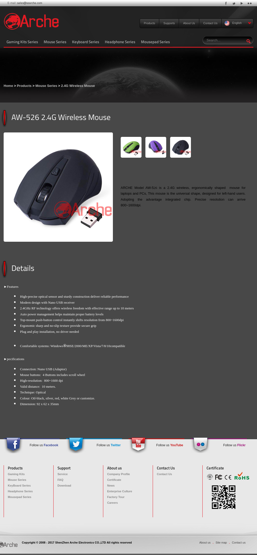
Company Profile (118, 474)
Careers (112, 502)
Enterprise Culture (119, 491)
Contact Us (210, 23)
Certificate (114, 479)
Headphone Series (120, 42)
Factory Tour (115, 497)
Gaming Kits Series (22, 42)
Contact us (239, 542)
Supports (169, 23)
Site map (221, 542)
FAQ (60, 479)
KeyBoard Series (19, 485)
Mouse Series (55, 42)
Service (62, 474)
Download (64, 485)
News (111, 485)
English (237, 23)
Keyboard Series (85, 42)
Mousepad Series (155, 42)
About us (204, 542)
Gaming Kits (16, 474)
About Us (189, 23)
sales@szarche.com (29, 3)
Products (149, 23)
